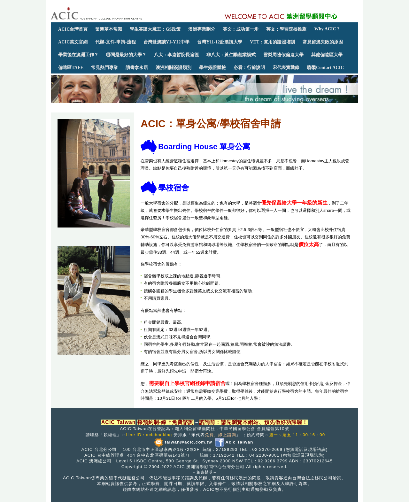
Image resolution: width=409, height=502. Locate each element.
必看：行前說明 (249, 67)
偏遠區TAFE (70, 67)
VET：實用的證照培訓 (272, 41)
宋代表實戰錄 (286, 67)
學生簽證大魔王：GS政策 (155, 29)
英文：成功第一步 (241, 29)
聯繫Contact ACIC (325, 67)
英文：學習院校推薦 (286, 29)
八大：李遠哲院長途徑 (176, 54)
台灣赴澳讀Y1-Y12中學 (166, 41)
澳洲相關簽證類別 (173, 67)
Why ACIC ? (326, 28)
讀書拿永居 (137, 67)
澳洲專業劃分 (201, 29)
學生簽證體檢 (212, 67)
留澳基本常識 (108, 29)
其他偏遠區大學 (327, 54)
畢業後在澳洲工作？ (78, 54)
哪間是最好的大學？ (126, 54)
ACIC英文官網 (73, 41)
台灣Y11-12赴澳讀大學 (219, 41)
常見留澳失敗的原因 (323, 41)
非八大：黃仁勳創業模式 (231, 54)
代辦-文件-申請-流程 (115, 41)
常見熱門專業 (104, 67)
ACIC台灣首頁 (73, 29)
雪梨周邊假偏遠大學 (283, 54)
